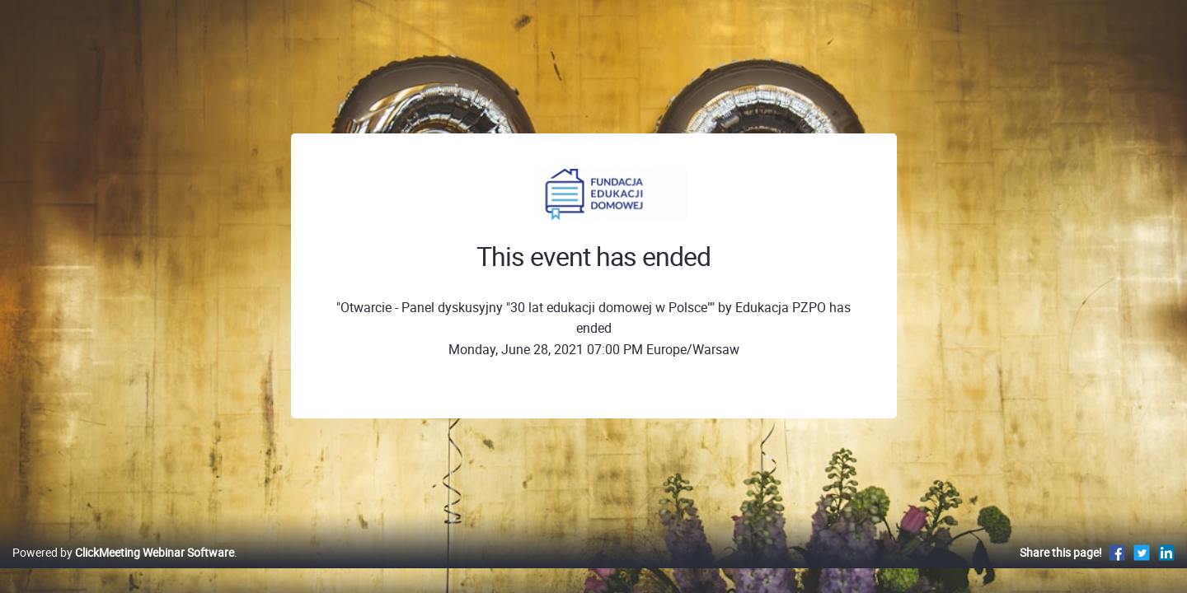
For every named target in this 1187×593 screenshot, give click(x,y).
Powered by (123, 569)
